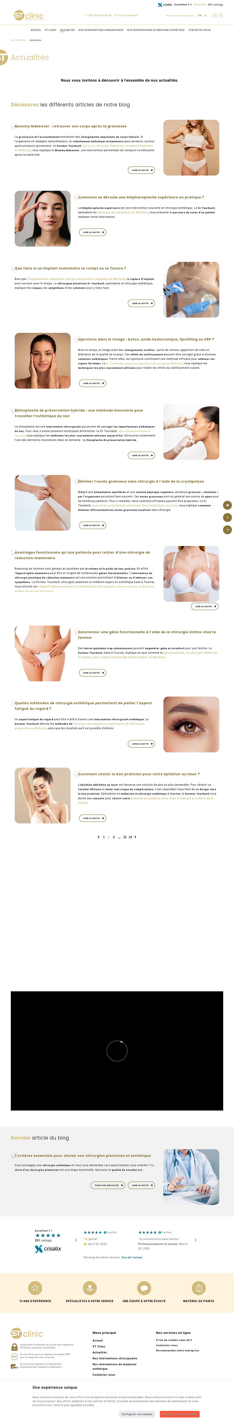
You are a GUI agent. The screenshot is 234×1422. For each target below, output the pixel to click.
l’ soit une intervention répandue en (76, 278)
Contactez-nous (200, 30)
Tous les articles (107, 1189)
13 (125, 841)
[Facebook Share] (227, 517)
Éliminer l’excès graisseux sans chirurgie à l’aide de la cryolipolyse (143, 485)
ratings (43, 1244)
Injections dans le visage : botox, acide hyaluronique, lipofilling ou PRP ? (148, 339)
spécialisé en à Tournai (135, 509)
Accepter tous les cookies (179, 1414)
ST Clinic (50, 30)
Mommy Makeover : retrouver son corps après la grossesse (72, 126)
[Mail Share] (227, 505)
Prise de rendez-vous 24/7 (174, 1344)
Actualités (67, 30)
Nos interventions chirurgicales (101, 30)
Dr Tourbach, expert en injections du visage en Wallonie (146, 363)
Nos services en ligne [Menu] (173, 1337)
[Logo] (29, 15)
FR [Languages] (200, 15)
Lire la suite (140, 170)
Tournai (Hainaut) (126, 15)
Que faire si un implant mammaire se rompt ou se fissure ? (72, 268)
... (119, 841)
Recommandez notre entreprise (177, 1354)
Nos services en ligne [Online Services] (179, 15)
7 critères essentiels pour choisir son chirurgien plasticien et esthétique (84, 1159)
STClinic (19, 40)
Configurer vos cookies (137, 1414)
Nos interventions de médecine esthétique (156, 30)
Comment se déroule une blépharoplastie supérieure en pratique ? (143, 197)
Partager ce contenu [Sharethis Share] (227, 529)
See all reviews (132, 1261)
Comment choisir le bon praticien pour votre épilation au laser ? (140, 778)
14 (130, 841)
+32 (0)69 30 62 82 (98, 15)
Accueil (36, 30)
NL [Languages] (206, 15)
